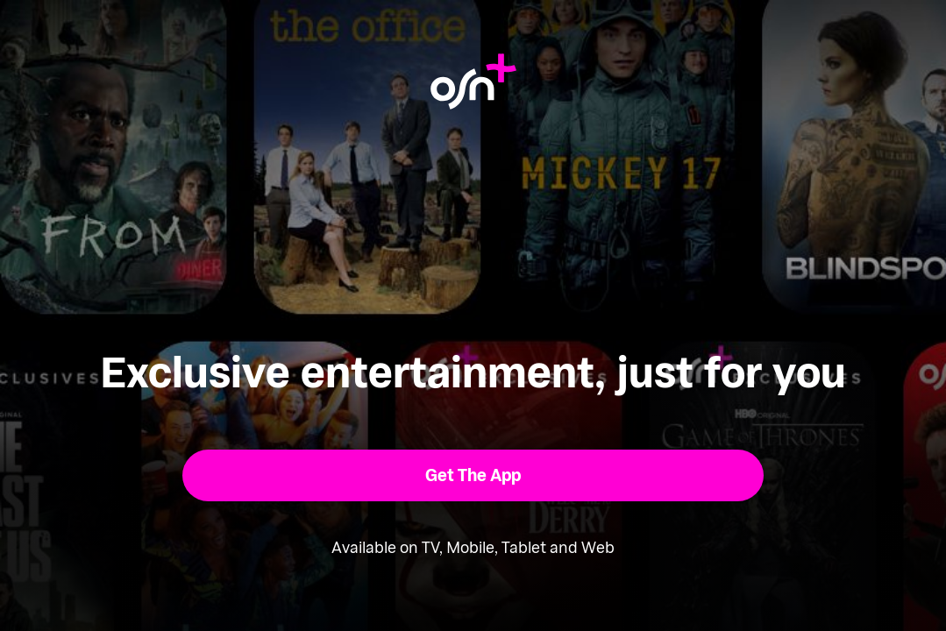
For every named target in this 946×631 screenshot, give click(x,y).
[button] (473, 475)
